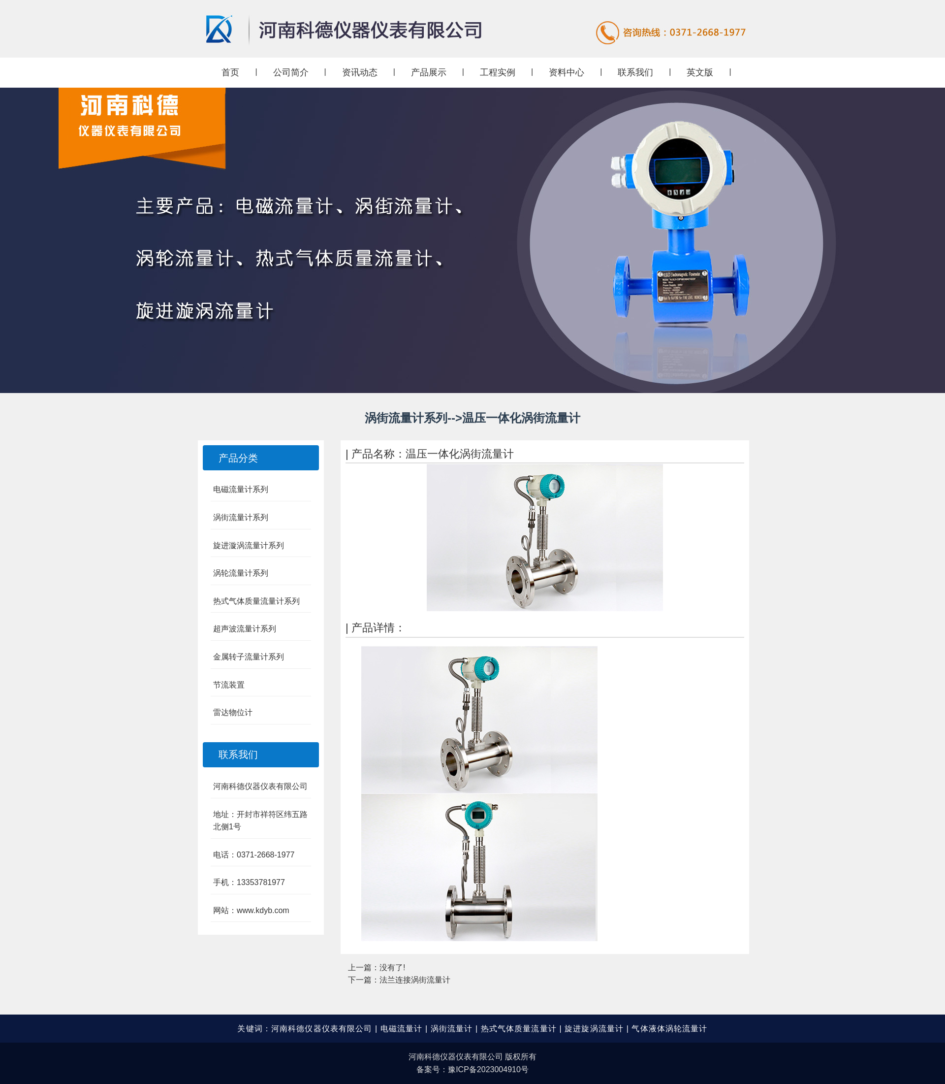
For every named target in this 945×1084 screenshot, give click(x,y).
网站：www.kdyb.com (251, 910)
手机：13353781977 (249, 882)
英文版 (700, 72)
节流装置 (229, 685)
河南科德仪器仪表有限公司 (260, 786)
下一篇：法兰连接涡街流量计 (399, 980)
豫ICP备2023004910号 (488, 1069)
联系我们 (635, 72)
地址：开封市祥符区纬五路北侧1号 (260, 820)
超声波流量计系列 (244, 628)
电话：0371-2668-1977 (253, 855)
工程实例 (497, 72)
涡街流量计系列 (240, 517)
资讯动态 (360, 72)
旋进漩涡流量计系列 (248, 545)
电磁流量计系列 (240, 489)
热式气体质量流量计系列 (256, 601)
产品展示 (428, 72)
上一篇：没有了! (376, 967)
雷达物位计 (232, 712)
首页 (230, 72)
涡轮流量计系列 (240, 573)
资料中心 (566, 72)
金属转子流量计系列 (248, 657)
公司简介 (291, 72)
